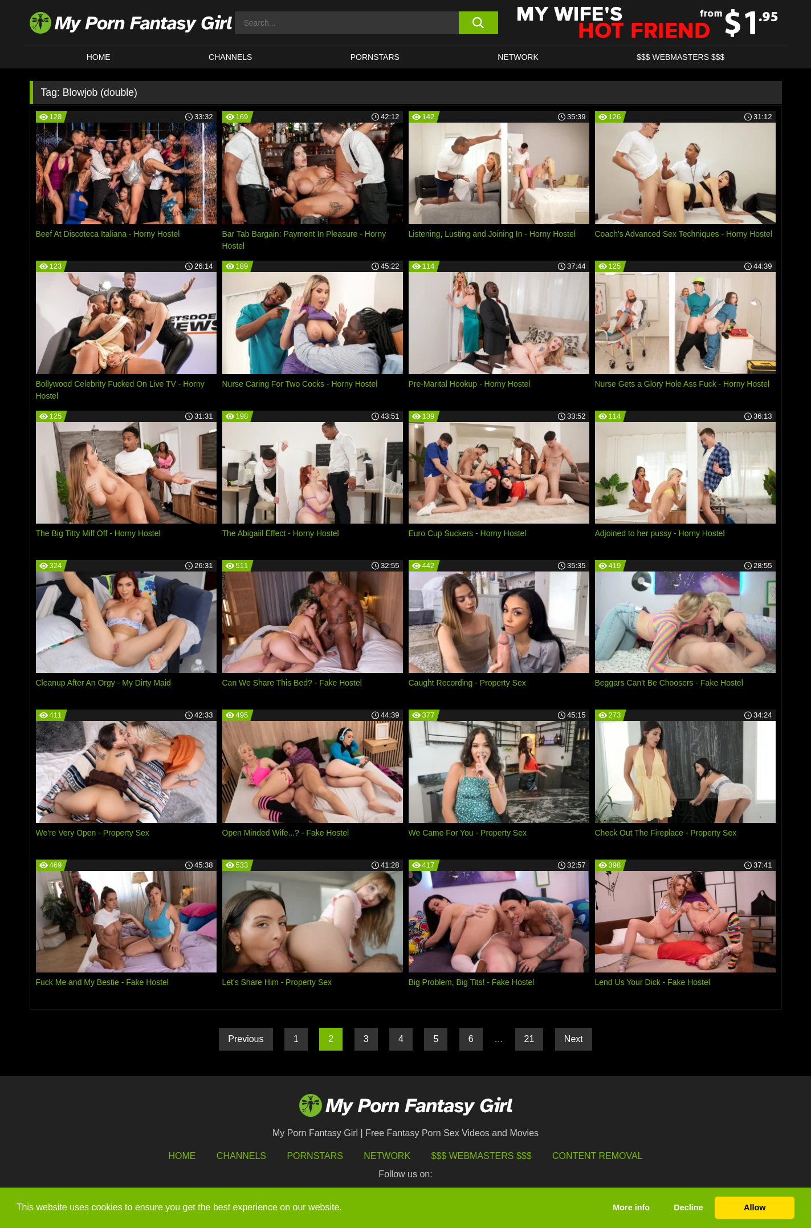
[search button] (478, 22)
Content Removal (597, 1156)
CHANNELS (230, 57)
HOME (99, 57)
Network (518, 57)
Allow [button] (754, 1207)
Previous (245, 1039)
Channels (241, 1156)
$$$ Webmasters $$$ (481, 1156)
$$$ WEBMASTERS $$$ (680, 57)
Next (573, 1039)
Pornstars (375, 57)
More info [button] (631, 1207)
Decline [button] (688, 1207)
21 (529, 1039)
